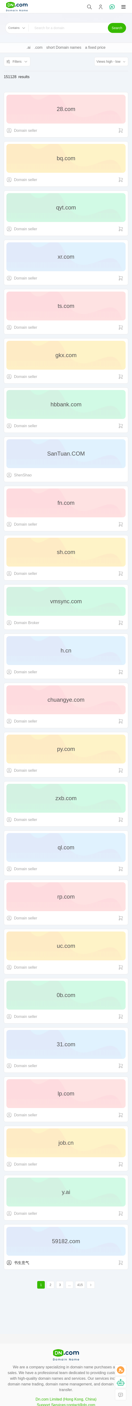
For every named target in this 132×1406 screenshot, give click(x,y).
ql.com (66, 847)
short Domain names (63, 47)
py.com (66, 749)
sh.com (66, 552)
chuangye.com (65, 699)
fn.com (65, 503)
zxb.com (66, 798)
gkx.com (66, 355)
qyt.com (66, 207)
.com (38, 47)
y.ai (66, 1192)
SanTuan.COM (66, 453)
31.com (66, 1044)
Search (117, 28)
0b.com (66, 995)
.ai (29, 47)
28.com (66, 109)
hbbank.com (66, 404)
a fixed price (95, 47)
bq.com (66, 158)
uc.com (66, 946)
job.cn (65, 1143)
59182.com (66, 1241)
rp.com (66, 896)
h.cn (66, 650)
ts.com (66, 306)
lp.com (66, 1093)
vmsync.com (66, 601)
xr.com (66, 256)
